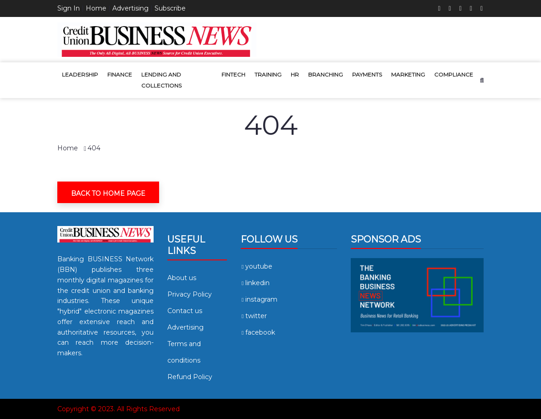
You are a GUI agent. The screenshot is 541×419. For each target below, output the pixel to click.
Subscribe (170, 8)
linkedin (255, 283)
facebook (258, 332)
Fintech (233, 74)
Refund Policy (189, 377)
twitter (254, 316)
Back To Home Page (108, 193)
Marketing (408, 74)
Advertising (130, 8)
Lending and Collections (161, 80)
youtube (256, 266)
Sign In (68, 8)
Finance (119, 74)
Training (268, 74)
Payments (367, 74)
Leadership (80, 74)
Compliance (453, 74)
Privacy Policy (189, 294)
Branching (325, 74)
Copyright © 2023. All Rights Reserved (118, 409)
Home (96, 8)
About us (181, 278)
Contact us (184, 311)
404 (94, 148)
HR (295, 74)
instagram (259, 299)
